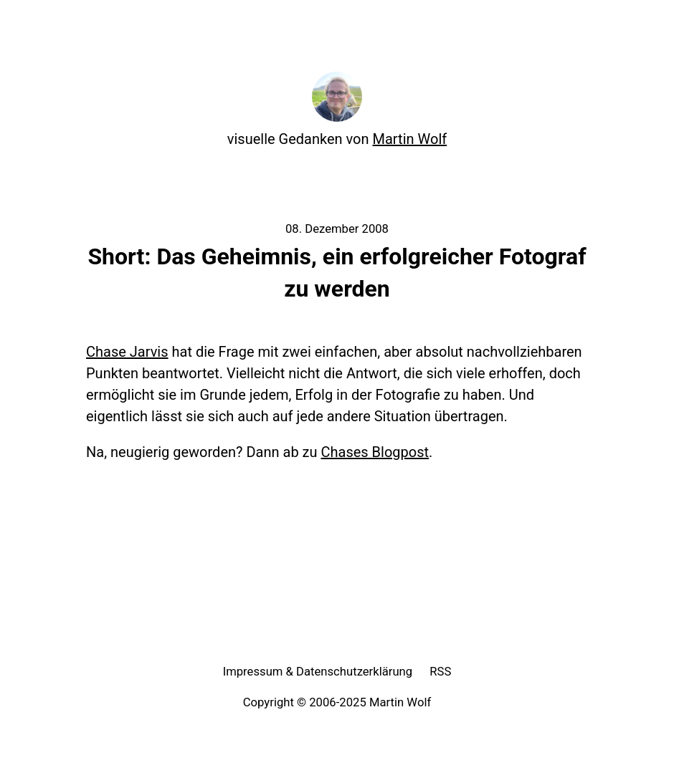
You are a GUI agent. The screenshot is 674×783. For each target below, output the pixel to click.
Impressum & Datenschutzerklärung (318, 671)
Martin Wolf (410, 139)
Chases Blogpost (375, 452)
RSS (440, 671)
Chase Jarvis (127, 351)
